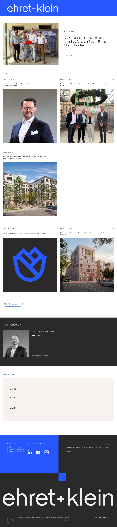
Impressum (20, 518)
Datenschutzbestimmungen (34, 518)
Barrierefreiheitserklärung (54, 518)
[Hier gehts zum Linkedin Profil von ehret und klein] (29, 456)
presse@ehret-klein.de (40, 355)
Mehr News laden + (12, 304)
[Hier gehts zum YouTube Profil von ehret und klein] (38, 456)
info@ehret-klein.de (14, 451)
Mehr (68, 55)
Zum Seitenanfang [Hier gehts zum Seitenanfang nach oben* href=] (102, 518)
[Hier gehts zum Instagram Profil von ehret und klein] (46, 456)
